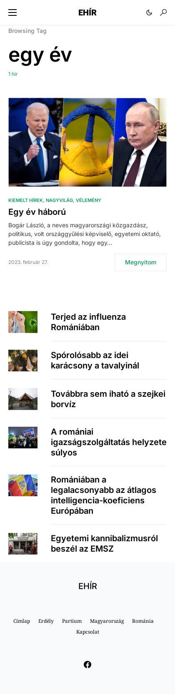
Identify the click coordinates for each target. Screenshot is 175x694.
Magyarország (107, 620)
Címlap (21, 620)
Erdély (46, 620)
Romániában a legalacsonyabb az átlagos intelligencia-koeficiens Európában (103, 495)
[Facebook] (87, 664)
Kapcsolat (87, 631)
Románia (143, 620)
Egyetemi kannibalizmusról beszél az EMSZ (104, 543)
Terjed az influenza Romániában (88, 322)
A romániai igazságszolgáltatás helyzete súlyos (109, 442)
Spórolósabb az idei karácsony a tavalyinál (95, 360)
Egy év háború (37, 212)
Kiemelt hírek (25, 200)
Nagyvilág (59, 200)
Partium (72, 620)
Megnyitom (140, 262)
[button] (12, 12)
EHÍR (87, 12)
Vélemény (88, 200)
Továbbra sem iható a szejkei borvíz (108, 399)
